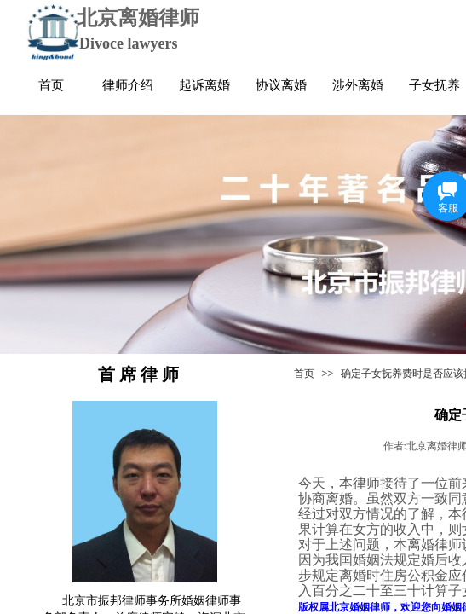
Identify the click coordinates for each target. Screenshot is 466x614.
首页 (304, 373)
